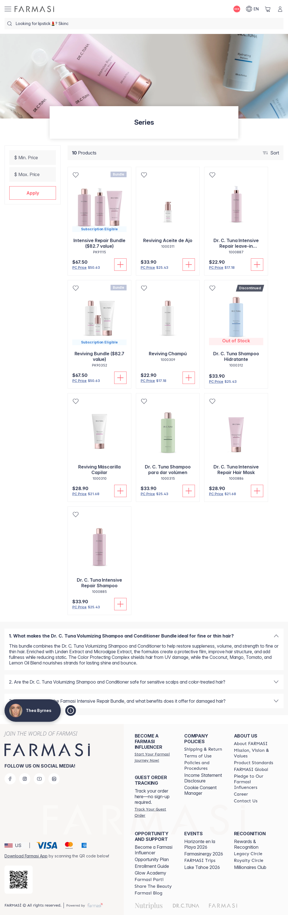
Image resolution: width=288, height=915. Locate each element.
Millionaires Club (250, 867)
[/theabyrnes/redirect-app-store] (18, 880)
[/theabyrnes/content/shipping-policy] (203, 749)
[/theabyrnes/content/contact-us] (246, 801)
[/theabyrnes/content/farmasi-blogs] (149, 893)
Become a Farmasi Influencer (153, 849)
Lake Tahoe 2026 (202, 867)
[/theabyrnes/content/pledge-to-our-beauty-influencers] (253, 781)
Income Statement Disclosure (203, 778)
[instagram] (24, 778)
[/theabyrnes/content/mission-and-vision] (253, 753)
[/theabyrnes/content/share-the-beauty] (153, 886)
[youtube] (39, 778)
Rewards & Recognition (246, 844)
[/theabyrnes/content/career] (241, 794)
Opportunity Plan (152, 859)
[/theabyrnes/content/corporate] (251, 769)
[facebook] (10, 778)
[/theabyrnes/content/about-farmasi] (251, 743)
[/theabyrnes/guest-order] (154, 812)
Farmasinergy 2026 (203, 854)
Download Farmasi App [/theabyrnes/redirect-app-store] (26, 855)
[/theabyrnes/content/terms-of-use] (198, 756)
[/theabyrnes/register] (154, 757)
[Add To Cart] (120, 264)
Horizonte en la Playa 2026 (199, 844)
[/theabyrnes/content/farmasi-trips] (199, 860)
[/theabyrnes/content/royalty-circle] (249, 860)
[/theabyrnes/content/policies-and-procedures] (204, 765)
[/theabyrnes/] (34, 9)
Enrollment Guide (152, 866)
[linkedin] (54, 778)
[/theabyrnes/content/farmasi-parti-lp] (149, 879)
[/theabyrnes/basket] (267, 9)
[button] (32, 193)
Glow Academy (150, 873)
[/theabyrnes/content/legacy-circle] (248, 854)
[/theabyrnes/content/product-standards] (253, 763)
